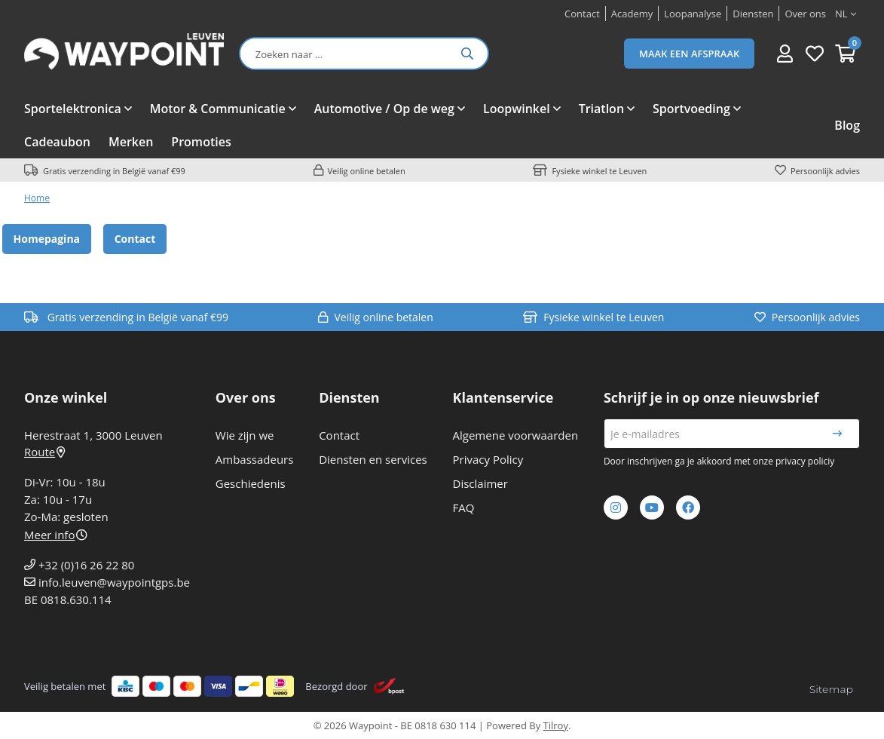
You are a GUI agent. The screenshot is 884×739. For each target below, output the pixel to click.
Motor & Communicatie (218, 108)
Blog (847, 125)
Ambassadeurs (255, 459)
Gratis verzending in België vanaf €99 (114, 171)
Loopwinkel (516, 108)
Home (37, 198)
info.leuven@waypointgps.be (114, 582)
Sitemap (831, 689)
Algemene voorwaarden (516, 435)
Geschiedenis (251, 483)
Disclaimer (480, 483)
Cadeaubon (57, 141)
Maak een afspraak (689, 53)
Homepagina (47, 239)
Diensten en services (373, 459)
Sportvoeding (691, 108)
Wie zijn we (245, 435)
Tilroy (555, 725)
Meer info (55, 534)
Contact (135, 239)
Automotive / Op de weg (384, 108)
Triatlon (601, 108)
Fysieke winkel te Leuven (599, 171)
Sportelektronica (72, 108)
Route (44, 451)
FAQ (464, 507)
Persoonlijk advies (825, 171)
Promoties (201, 141)
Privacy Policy (488, 459)
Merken (131, 141)
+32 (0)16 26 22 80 (86, 564)
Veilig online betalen (366, 171)
